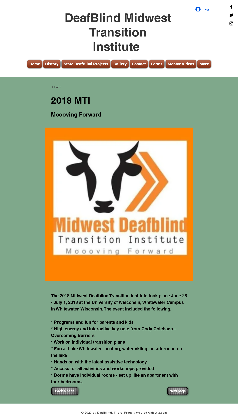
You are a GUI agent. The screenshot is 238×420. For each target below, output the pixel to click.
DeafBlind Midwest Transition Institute (118, 32)
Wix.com (161, 412)
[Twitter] (231, 15)
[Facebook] (231, 6)
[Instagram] (231, 23)
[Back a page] (64, 391)
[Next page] (177, 391)
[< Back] (64, 87)
